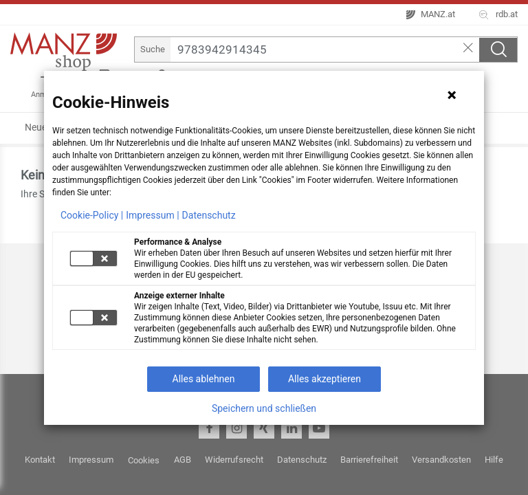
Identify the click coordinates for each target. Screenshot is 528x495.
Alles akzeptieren (324, 378)
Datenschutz (209, 215)
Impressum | (152, 215)
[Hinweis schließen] (452, 95)
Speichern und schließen (264, 408)
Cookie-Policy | (91, 215)
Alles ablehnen (204, 378)
